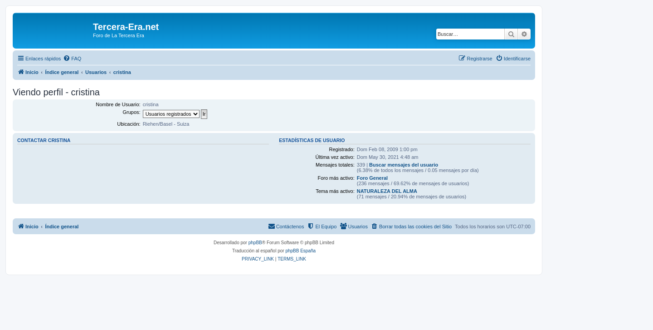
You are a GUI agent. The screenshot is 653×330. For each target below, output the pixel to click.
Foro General (372, 178)
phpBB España (300, 250)
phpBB (255, 242)
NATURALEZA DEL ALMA (387, 191)
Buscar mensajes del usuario (403, 164)
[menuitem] (72, 58)
